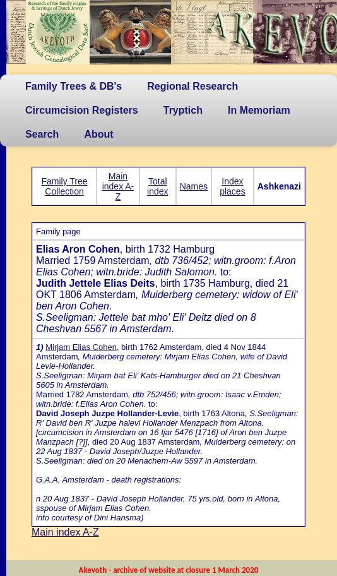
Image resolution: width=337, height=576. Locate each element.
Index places (232, 186)
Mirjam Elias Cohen (81, 347)
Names (194, 186)
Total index (157, 186)
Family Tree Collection (64, 186)
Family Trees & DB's (73, 86)
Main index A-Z (118, 186)
